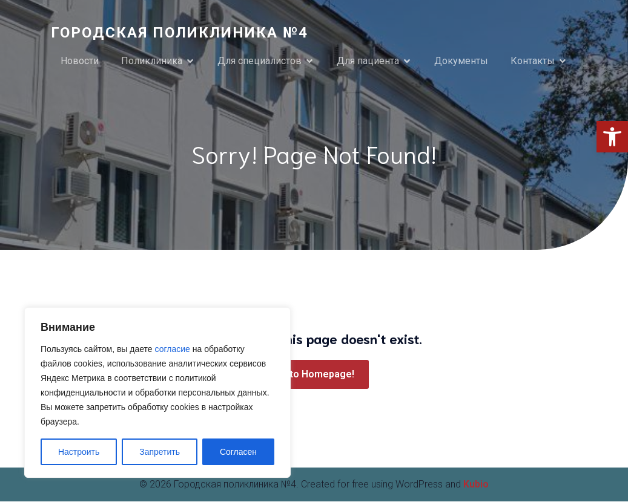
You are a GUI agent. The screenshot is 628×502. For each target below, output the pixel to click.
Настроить (78, 452)
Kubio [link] (476, 485)
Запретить (159, 452)
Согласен (238, 452)
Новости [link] (80, 61)
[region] (157, 392)
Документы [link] (461, 61)
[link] (612, 136)
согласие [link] (172, 349)
